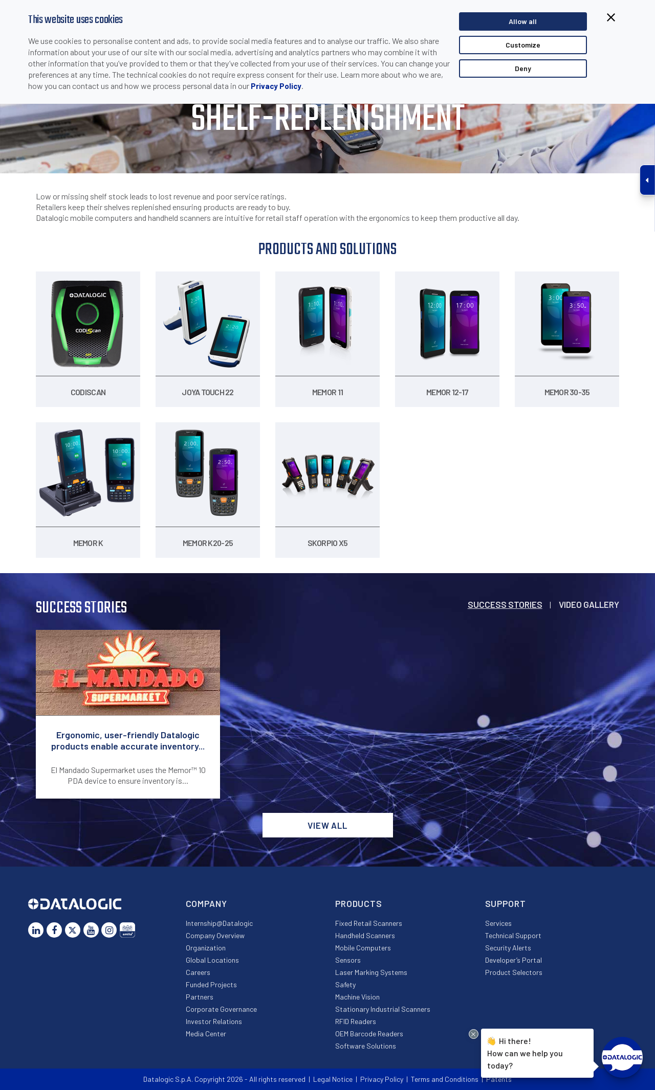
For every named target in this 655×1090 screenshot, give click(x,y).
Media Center (206, 1033)
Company (206, 903)
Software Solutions (365, 1045)
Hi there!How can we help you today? (525, 1052)
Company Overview (215, 935)
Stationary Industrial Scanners (382, 1009)
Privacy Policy (276, 85)
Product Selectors (513, 972)
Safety (345, 984)
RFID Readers (355, 1021)
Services (498, 923)
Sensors (348, 960)
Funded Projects (211, 984)
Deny (523, 68)
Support (505, 903)
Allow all (523, 21)
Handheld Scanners (365, 935)
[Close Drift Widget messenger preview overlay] (473, 1034)
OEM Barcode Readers (369, 1033)
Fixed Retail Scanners (368, 923)
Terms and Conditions (444, 1079)
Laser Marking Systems (371, 972)
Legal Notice (333, 1079)
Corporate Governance (221, 1009)
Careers (198, 972)
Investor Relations (214, 1021)
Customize (523, 44)
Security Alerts (508, 947)
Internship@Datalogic (219, 923)
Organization (206, 947)
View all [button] (327, 825)
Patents (499, 1079)
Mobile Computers (363, 947)
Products (358, 903)
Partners (199, 996)
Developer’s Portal (513, 960)
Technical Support (513, 935)
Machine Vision (357, 996)
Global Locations (212, 960)
